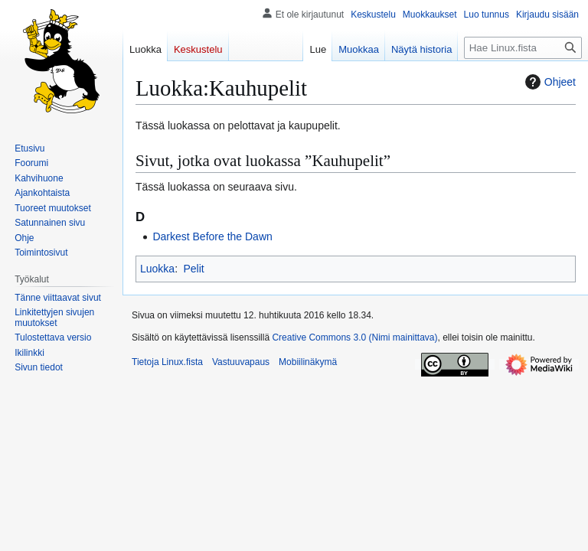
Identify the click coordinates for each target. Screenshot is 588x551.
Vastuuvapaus (241, 362)
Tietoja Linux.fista (167, 362)
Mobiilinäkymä (308, 362)
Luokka (157, 268)
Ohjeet (548, 82)
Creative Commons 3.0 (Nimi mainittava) (354, 337)
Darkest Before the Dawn (212, 236)
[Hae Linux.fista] (523, 48)
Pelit (193, 268)
